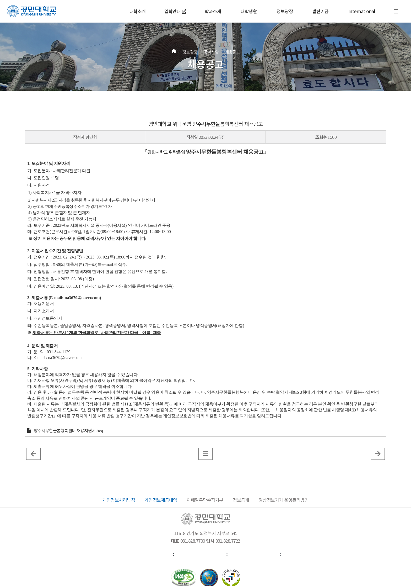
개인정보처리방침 (118, 500)
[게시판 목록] (205, 453)
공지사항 (211, 51)
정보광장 (285, 11)
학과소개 (213, 11)
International (361, 11)
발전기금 (320, 11)
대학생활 (249, 11)
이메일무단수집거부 (205, 500)
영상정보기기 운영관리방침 (284, 500)
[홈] (173, 50)
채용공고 (232, 51)
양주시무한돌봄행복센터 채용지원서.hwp (69, 430)
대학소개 (137, 11)
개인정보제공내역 (161, 500)
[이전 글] (33, 453)
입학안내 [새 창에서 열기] (175, 11)
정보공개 (241, 500)
